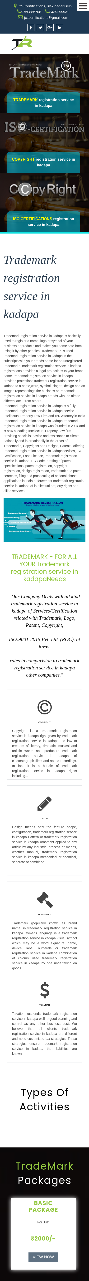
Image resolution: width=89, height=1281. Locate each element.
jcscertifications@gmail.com (46, 17)
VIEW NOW (43, 1257)
